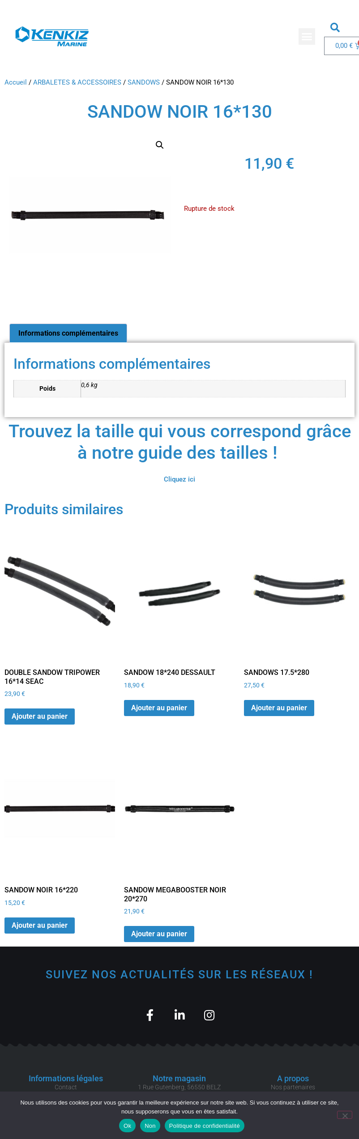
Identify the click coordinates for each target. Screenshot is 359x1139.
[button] (307, 36)
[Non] (344, 1115)
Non (150, 1125)
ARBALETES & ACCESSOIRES (77, 82)
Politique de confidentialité (204, 1125)
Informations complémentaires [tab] (68, 333)
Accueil (15, 82)
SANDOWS (144, 82)
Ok (127, 1125)
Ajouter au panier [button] (40, 716)
